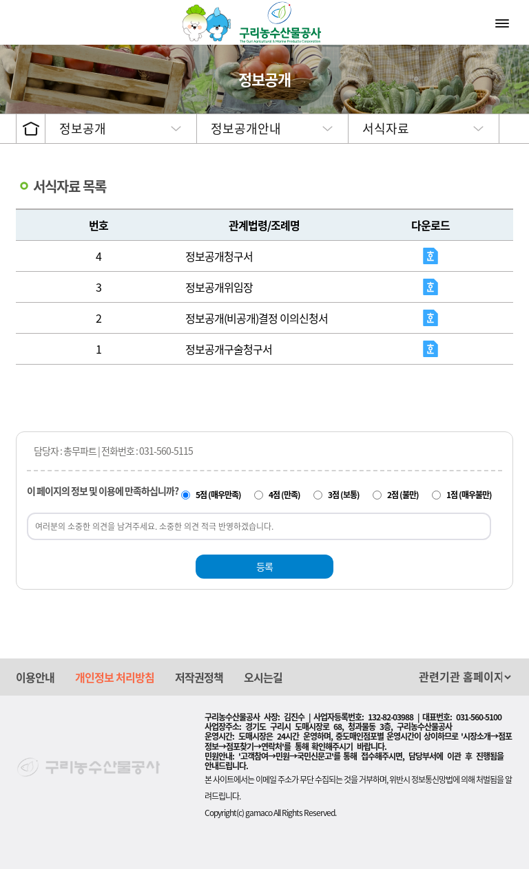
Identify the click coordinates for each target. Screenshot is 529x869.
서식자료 (385, 128)
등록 (264, 566)
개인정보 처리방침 (114, 677)
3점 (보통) (344, 495)
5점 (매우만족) (218, 495)
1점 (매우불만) (469, 495)
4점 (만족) (284, 495)
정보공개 (82, 128)
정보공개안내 (246, 128)
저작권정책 (199, 677)
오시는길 (263, 677)
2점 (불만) (403, 495)
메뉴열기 (503, 22)
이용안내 (35, 677)
